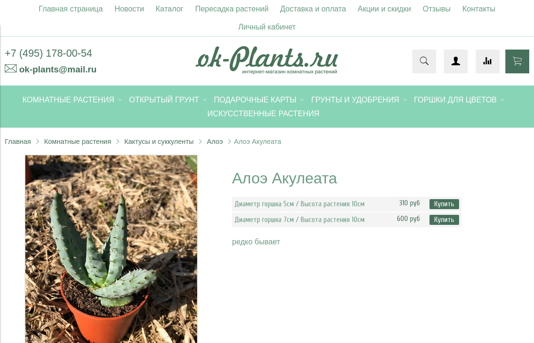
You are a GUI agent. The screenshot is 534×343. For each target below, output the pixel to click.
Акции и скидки (384, 9)
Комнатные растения (77, 141)
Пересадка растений (232, 9)
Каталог (169, 9)
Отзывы (437, 9)
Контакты (478, 9)
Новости (129, 9)
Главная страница (71, 9)
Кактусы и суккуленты (159, 141)
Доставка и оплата (313, 9)
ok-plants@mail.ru (57, 69)
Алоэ (215, 141)
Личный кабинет (266, 27)
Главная (18, 141)
